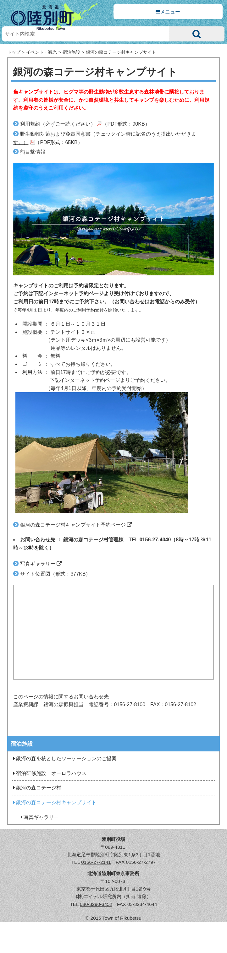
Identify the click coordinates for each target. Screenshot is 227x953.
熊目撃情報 (32, 151)
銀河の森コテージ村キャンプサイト (121, 52)
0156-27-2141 (96, 862)
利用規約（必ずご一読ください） (58, 124)
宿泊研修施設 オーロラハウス (49, 773)
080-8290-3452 (96, 904)
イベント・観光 (41, 52)
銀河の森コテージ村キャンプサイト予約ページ (73, 525)
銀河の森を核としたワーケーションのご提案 (64, 758)
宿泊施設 (71, 52)
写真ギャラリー (37, 563)
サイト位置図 (35, 574)
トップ (13, 52)
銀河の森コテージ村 (36, 787)
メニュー (170, 11)
